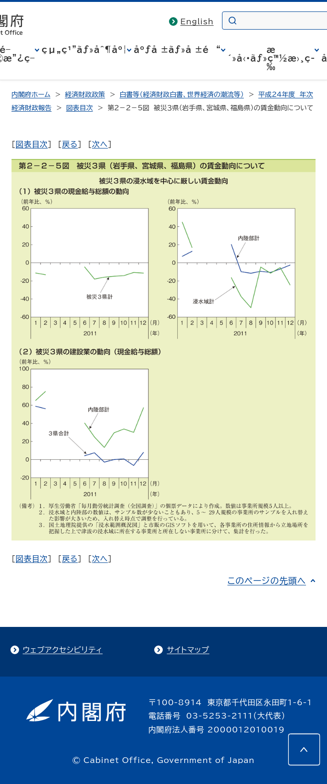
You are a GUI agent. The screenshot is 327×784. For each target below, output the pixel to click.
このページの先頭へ (266, 580)
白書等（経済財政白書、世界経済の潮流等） (181, 94)
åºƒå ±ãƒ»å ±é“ (177, 49)
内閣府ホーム (30, 94)
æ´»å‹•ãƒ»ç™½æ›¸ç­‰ (271, 58)
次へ (100, 144)
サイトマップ (188, 650)
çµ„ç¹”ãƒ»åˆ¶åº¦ (84, 49)
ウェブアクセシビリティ (63, 650)
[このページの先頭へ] (304, 749)
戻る (70, 144)
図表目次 (79, 108)
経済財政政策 (85, 94)
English (197, 21)
